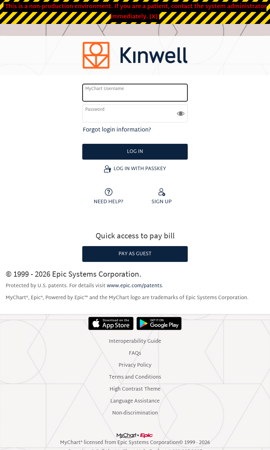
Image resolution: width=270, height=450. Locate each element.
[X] (153, 17)
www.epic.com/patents (134, 286)
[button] (180, 113)
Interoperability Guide (135, 341)
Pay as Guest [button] (135, 254)
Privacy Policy (134, 365)
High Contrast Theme (135, 389)
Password (94, 110)
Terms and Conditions (135, 377)
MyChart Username (104, 89)
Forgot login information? (117, 130)
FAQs (135, 353)
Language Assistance (135, 401)
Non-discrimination (135, 413)
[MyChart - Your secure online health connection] (135, 55)
